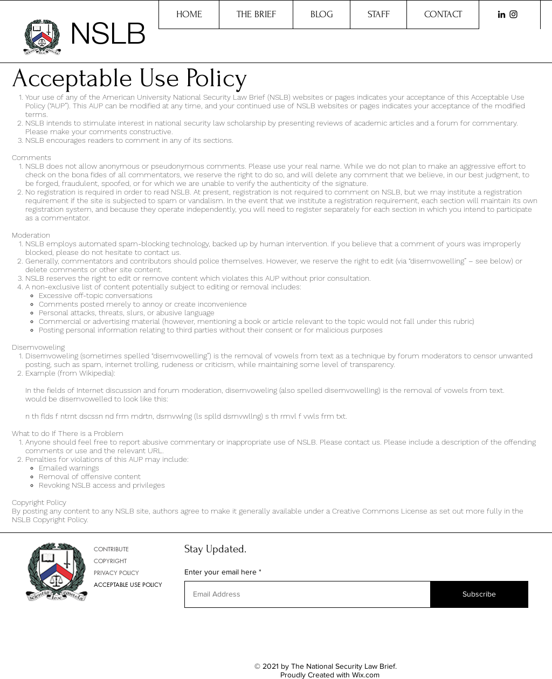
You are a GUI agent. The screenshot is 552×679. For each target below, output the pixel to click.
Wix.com (366, 674)
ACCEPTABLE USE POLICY (128, 584)
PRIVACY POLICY (116, 573)
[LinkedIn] (501, 14)
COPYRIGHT (110, 561)
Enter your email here (220, 572)
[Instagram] (513, 14)
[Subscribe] (479, 594)
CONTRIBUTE (111, 549)
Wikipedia (95, 373)
